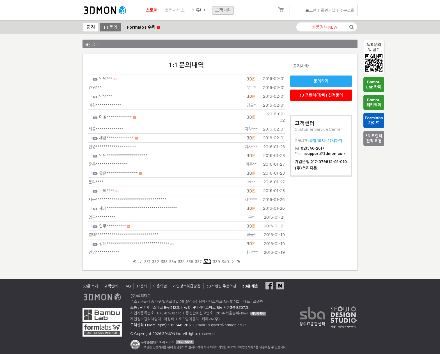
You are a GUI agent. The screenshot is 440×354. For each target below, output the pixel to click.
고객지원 (223, 10)
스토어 (151, 10)
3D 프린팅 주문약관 (221, 286)
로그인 (310, 10)
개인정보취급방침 (186, 286)
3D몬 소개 (90, 286)
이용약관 (160, 286)
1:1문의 (142, 286)
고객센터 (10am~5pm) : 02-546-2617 (161, 324)
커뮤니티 (200, 10)
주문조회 (347, 10)
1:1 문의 (110, 27)
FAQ (127, 286)
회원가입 (328, 10)
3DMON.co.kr (105, 10)
